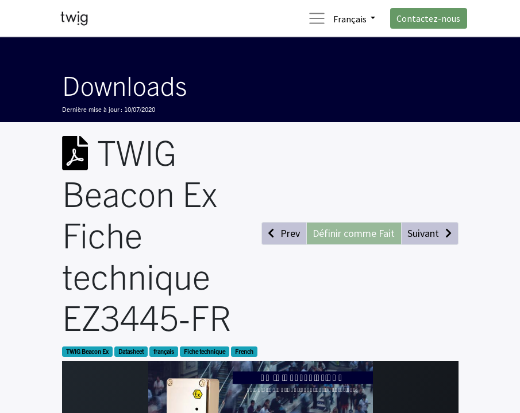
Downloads (124, 84)
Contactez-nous (428, 18)
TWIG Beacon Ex (87, 351)
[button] (284, 233)
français (163, 351)
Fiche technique (204, 351)
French (244, 351)
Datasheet (131, 351)
